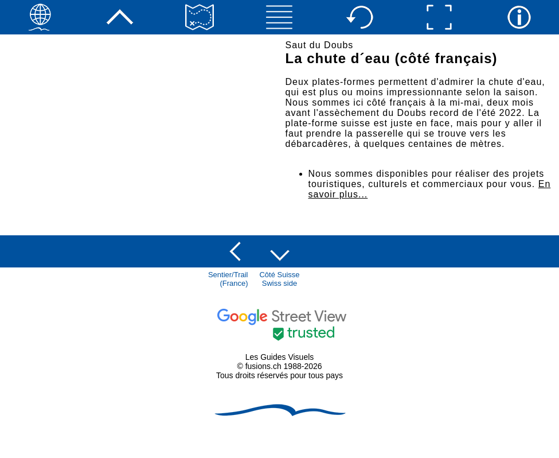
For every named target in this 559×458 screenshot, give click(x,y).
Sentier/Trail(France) (228, 279)
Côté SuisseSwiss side (279, 279)
